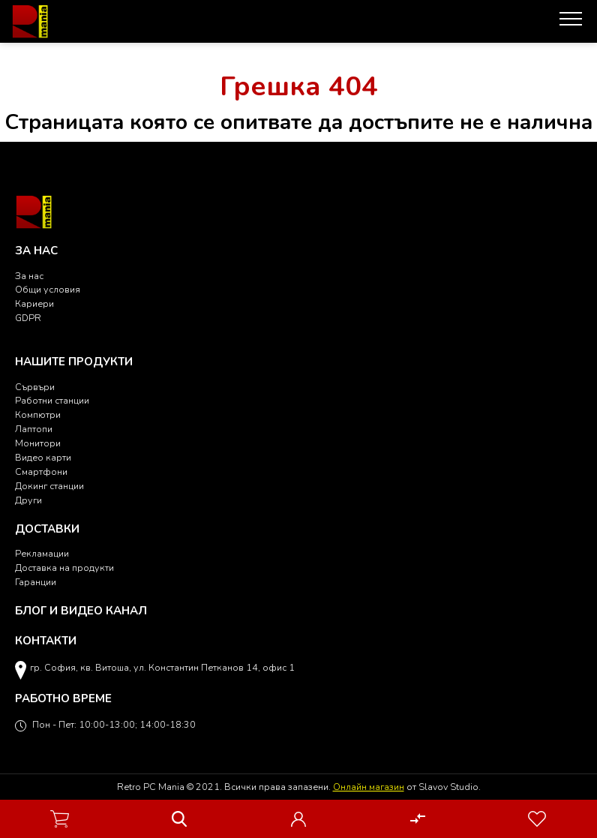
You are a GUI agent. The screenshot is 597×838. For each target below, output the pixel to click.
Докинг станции (49, 485)
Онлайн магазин (368, 786)
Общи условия (47, 289)
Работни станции (52, 400)
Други (28, 500)
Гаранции (35, 581)
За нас (29, 275)
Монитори (38, 443)
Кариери (34, 303)
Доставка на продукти (64, 567)
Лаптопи (33, 428)
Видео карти (43, 457)
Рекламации (42, 553)
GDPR (28, 317)
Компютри (38, 414)
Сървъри (35, 386)
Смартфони (41, 471)
